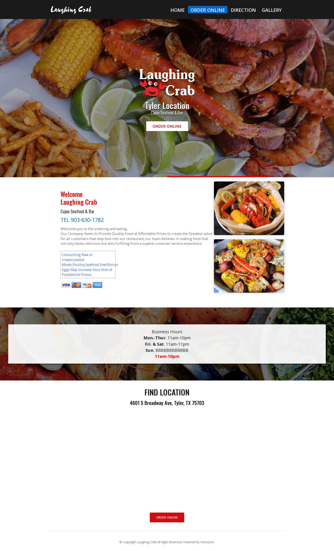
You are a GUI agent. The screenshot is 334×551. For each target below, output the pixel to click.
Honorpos (207, 542)
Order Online (208, 10)
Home (177, 10)
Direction (243, 10)
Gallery (272, 10)
